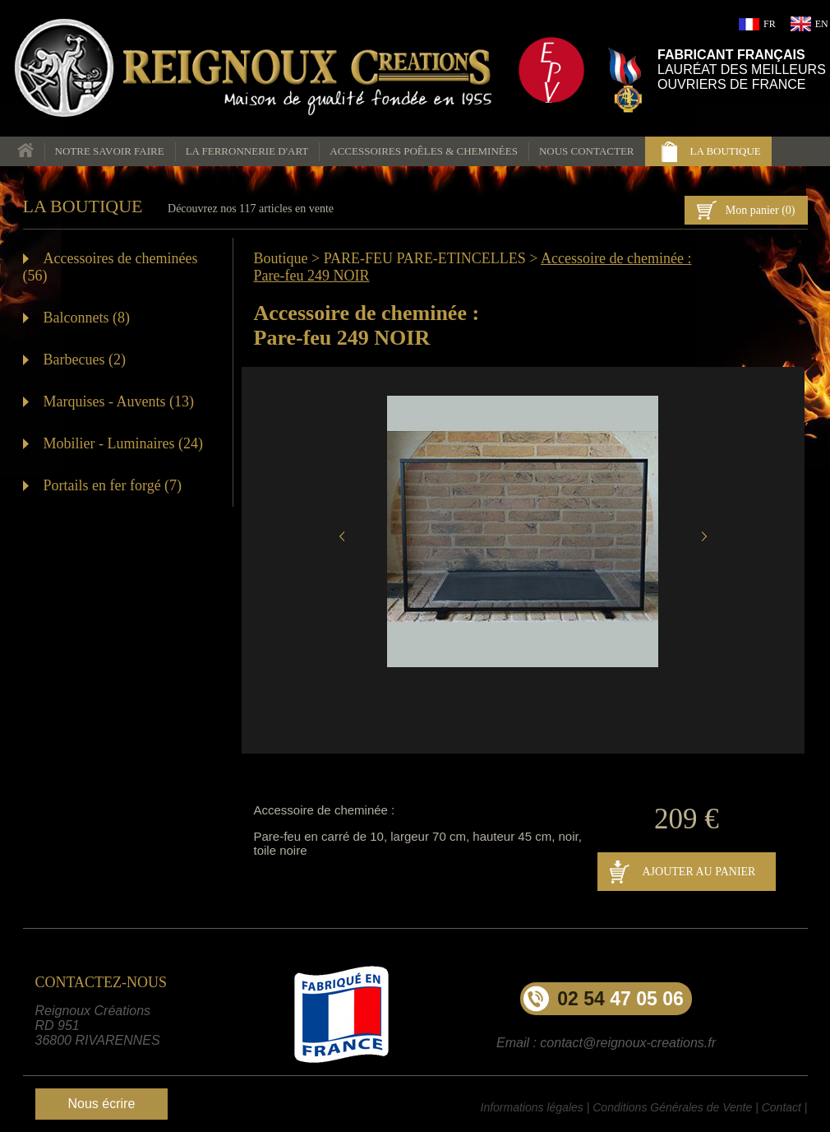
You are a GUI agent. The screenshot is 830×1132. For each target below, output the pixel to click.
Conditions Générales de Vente (672, 1107)
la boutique (725, 151)
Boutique (281, 258)
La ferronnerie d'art (247, 151)
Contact (781, 1107)
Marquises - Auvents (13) (119, 401)
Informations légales (532, 1107)
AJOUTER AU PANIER (699, 871)
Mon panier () (760, 210)
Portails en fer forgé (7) (113, 485)
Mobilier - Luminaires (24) (123, 443)
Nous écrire (102, 1104)
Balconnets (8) (87, 317)
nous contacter (586, 151)
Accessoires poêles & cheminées (424, 151)
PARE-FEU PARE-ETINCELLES (425, 258)
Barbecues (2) (85, 359)
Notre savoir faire (109, 151)
